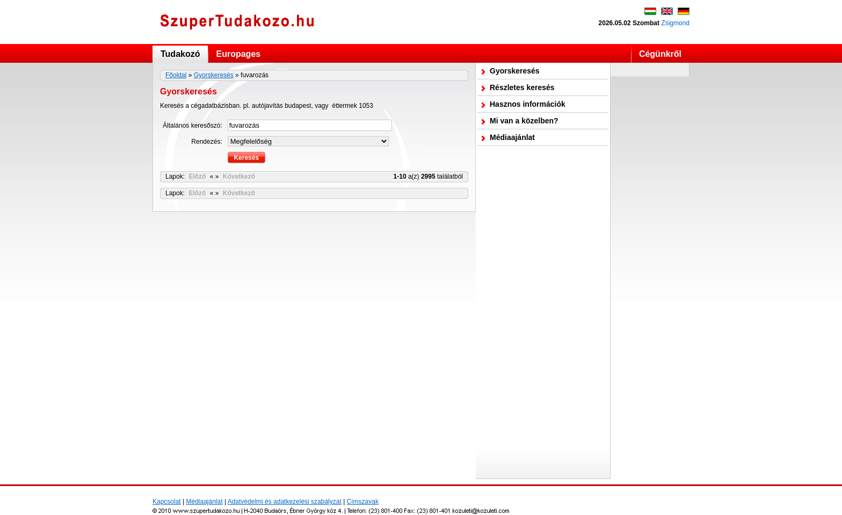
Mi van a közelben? (524, 120)
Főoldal (175, 75)
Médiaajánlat (512, 137)
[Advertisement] (543, 312)
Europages (238, 53)
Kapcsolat (167, 501)
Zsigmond (675, 23)
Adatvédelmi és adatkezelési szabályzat (285, 501)
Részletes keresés (522, 87)
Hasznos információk (527, 104)
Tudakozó (180, 53)
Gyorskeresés (214, 75)
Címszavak (363, 501)
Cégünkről (660, 53)
